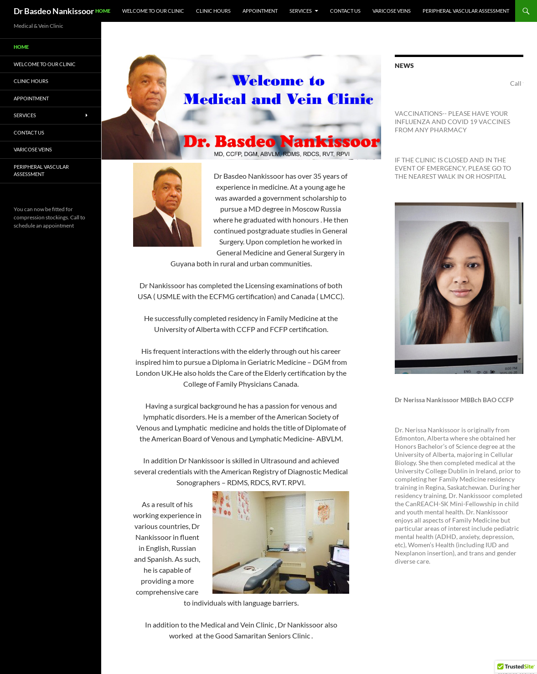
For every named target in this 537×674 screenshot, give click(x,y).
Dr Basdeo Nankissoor (54, 11)
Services (300, 11)
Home (102, 11)
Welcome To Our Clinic (153, 11)
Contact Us (345, 11)
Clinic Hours (213, 11)
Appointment (260, 11)
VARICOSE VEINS (391, 11)
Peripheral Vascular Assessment (466, 11)
